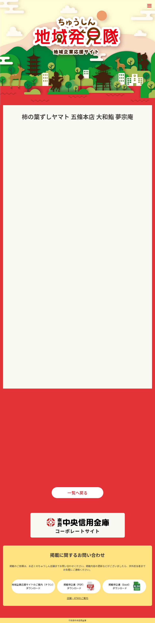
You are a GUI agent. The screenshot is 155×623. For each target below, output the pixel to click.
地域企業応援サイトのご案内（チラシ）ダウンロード (33, 586)
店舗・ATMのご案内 (77, 598)
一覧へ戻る (77, 493)
